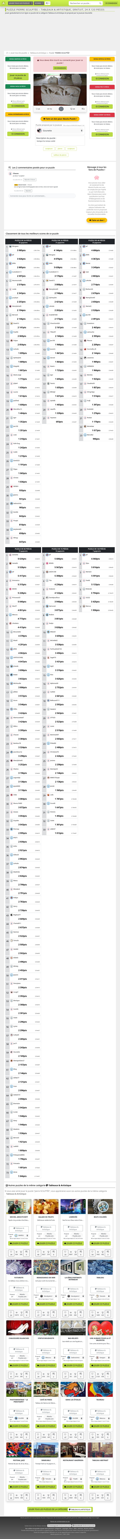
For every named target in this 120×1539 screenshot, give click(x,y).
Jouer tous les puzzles (19, 3)
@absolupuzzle (59, 1526)
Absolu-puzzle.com (56, 1534)
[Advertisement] (60, 32)
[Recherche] (100, 3)
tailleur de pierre (60, 155)
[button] (47, 3)
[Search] (86, 3)
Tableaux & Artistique (38, 53)
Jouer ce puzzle (19, 1243)
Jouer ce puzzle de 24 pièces (18, 76)
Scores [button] (38, 3)
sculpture (48, 149)
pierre (60, 149)
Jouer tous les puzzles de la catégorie (60, 1509)
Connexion (111, 3)
